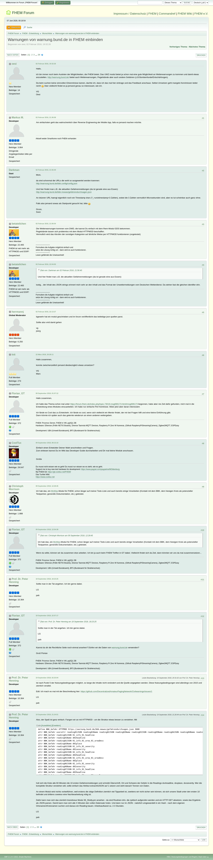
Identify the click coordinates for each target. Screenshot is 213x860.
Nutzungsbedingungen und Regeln (184, 857)
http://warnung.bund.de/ (58, 77)
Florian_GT (18, 393)
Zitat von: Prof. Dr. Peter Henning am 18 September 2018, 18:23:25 (68, 622)
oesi (14, 63)
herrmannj (18, 311)
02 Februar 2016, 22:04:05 (46, 264)
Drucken (201, 55)
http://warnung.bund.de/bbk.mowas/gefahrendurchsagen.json (64, 192)
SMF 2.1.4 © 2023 (11, 857)
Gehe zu (165, 840)
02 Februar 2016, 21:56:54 (46, 224)
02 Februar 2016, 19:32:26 (46, 64)
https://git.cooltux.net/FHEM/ (59, 472)
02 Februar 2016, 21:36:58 (46, 117)
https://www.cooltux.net (45, 477)
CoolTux (16, 443)
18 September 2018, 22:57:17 (47, 615)
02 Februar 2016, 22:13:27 (46, 312)
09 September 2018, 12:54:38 (47, 529)
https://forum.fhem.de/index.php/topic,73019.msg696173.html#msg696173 (104, 404)
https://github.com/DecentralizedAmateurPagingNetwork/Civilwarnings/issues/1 (116, 691)
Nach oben (12, 827)
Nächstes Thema (197, 47)
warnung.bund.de (119, 647)
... (36, 55)
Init (13, 354)
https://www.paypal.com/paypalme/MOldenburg (100, 469)
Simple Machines (25, 857)
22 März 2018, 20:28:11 (45, 354)
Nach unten (12, 55)
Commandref (167, 13)
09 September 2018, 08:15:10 (47, 443)
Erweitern (56, 725)
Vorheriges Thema (178, 47)
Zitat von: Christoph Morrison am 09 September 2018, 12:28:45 (66, 536)
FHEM (152, 13)
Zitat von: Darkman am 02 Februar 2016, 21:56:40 (61, 270)
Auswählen (46, 725)
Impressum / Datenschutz (129, 13)
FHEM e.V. (201, 13)
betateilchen (19, 223)
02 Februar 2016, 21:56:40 (46, 170)
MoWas (54, 491)
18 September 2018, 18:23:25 (47, 579)
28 (39, 55)
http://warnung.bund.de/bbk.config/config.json (56, 183)
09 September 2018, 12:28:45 (47, 486)
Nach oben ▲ (204, 857)
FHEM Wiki (185, 13)
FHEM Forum (23, 13)
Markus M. (18, 117)
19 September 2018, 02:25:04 (47, 678)
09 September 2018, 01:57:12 (47, 393)
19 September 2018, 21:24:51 (47, 714)
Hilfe (168, 857)
